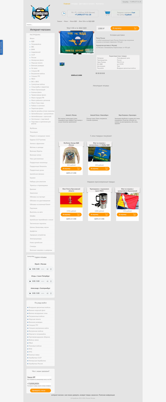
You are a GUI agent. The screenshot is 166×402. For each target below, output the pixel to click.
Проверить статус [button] (38, 390)
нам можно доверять (72, 395)
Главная (67, 3)
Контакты (100, 3)
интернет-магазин (57, 395)
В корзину (66, 168)
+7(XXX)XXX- (39, 383)
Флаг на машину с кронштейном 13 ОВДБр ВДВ (99, 144)
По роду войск (40, 302)
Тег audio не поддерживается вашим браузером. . (40, 269)
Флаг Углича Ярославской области (71, 190)
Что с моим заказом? (40, 371)
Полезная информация (107, 395)
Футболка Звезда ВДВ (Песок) (71, 144)
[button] (52, 24)
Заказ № (39, 377)
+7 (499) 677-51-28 (135, 2)
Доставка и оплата (87, 3)
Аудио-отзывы (40, 257)
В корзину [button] (117, 28)
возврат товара (85, 395)
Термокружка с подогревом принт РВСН (99, 190)
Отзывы (74, 3)
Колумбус (126, 2)
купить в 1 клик (76, 75)
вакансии (94, 395)
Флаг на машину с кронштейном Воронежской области (127, 191)
